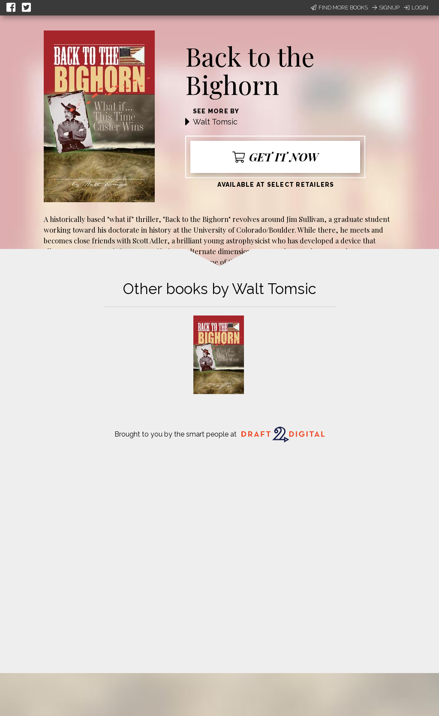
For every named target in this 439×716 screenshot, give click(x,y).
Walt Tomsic (215, 121)
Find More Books (339, 7)
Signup (386, 7)
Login (416, 7)
